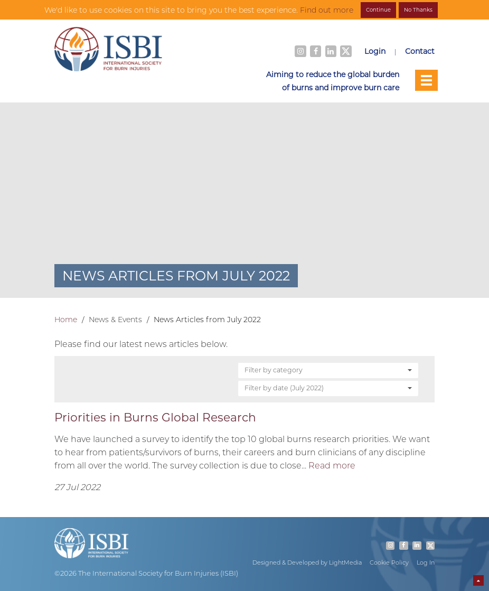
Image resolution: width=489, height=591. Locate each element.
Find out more (326, 10)
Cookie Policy (389, 562)
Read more (331, 465)
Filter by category (328, 369)
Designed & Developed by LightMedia (307, 562)
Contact (420, 51)
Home (65, 319)
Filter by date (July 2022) (328, 387)
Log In (426, 562)
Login (374, 51)
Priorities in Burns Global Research (155, 417)
